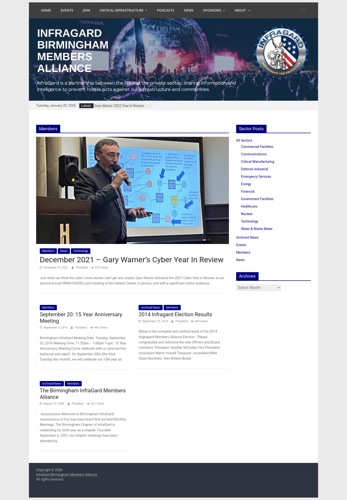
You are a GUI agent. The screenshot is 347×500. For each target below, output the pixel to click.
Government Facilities (257, 199)
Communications (254, 154)
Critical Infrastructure (122, 10)
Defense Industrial (254, 169)
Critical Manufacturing (257, 162)
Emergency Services (256, 176)
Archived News (150, 307)
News (189, 10)
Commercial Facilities (257, 147)
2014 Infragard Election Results (175, 314)
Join (86, 10)
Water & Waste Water (257, 229)
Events (67, 10)
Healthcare (249, 206)
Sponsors (212, 10)
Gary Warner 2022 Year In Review (119, 106)
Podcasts (165, 10)
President (82, 267)
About (240, 10)
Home (46, 10)
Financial (247, 191)
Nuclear (247, 214)
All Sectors (244, 140)
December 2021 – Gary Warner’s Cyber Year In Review (132, 259)
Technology (80, 251)
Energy (246, 184)
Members (48, 251)
